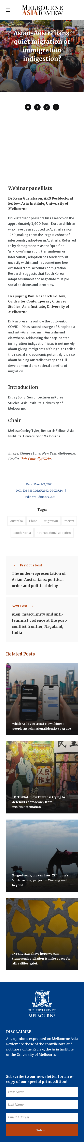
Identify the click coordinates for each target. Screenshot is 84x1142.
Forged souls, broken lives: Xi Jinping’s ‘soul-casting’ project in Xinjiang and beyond (40, 880)
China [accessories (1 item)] (33, 521)
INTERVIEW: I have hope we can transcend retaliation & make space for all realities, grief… (41, 958)
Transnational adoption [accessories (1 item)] (54, 533)
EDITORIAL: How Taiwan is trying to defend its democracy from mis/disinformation (38, 802)
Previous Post (27, 565)
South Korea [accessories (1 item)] (22, 533)
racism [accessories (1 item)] (69, 521)
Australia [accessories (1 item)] (16, 521)
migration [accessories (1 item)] (51, 521)
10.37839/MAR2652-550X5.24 (43, 490)
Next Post (23, 606)
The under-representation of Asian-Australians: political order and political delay (39, 579)
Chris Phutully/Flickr (35, 459)
